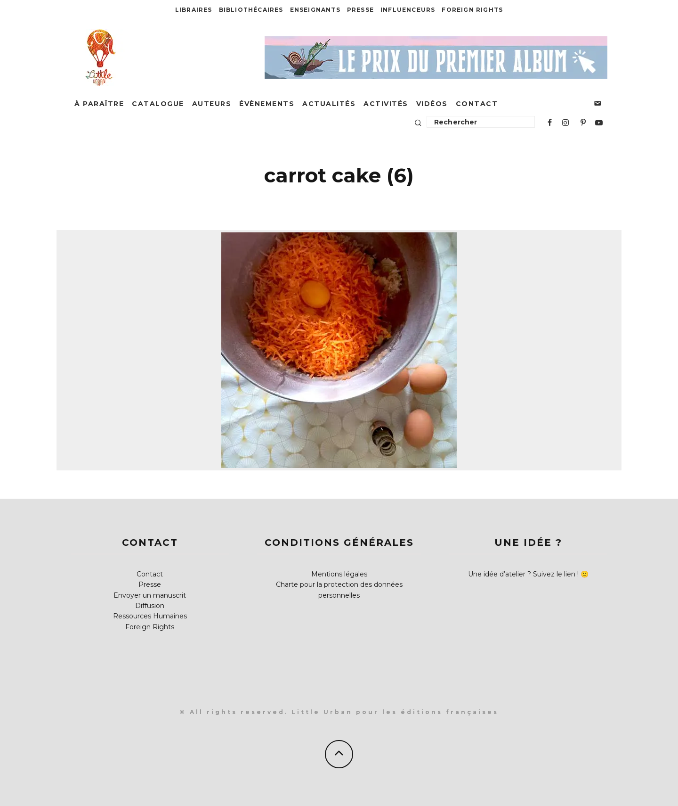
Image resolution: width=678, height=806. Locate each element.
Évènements (266, 103)
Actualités (328, 103)
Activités (385, 103)
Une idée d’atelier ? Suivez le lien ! (523, 574)
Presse (360, 9)
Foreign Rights (472, 9)
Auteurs (212, 103)
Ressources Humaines (150, 616)
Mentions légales (339, 574)
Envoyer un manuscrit (149, 595)
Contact (477, 103)
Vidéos (432, 103)
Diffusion (149, 605)
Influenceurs (407, 9)
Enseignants (315, 9)
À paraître (99, 103)
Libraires (193, 9)
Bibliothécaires (251, 9)
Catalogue (158, 103)
